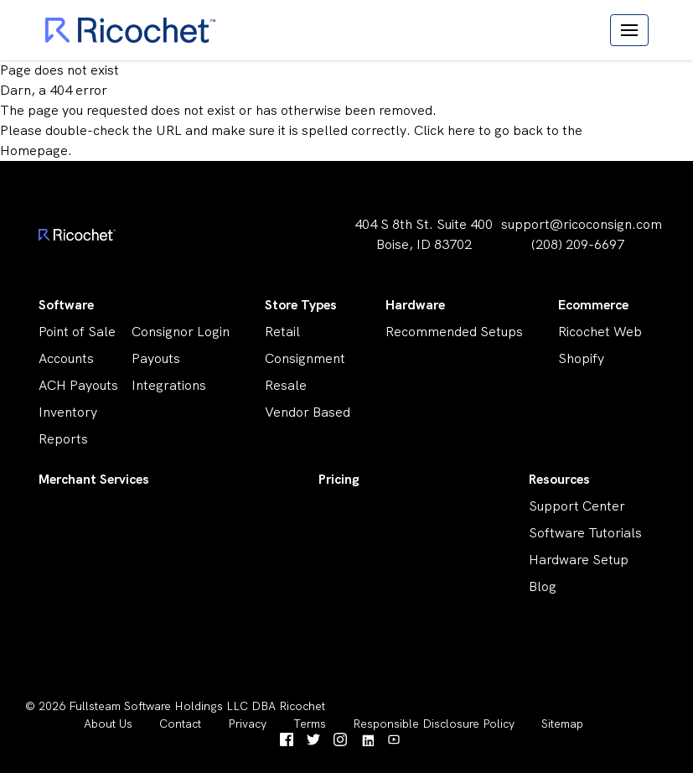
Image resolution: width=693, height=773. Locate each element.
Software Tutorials (585, 533)
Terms (309, 723)
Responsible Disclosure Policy (434, 723)
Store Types (301, 305)
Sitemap (562, 723)
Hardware (415, 305)
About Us (108, 723)
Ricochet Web (600, 331)
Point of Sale (77, 331)
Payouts (156, 358)
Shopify (581, 358)
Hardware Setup (578, 559)
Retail (282, 331)
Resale (286, 385)
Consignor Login (181, 331)
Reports (63, 439)
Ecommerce (593, 305)
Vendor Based (307, 412)
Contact (180, 723)
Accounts (66, 358)
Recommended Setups (454, 331)
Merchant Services (94, 479)
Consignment (305, 358)
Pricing (338, 479)
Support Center (577, 506)
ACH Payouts (78, 385)
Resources (559, 479)
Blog (542, 586)
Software (66, 305)
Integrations (169, 385)
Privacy (247, 723)
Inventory (68, 412)
